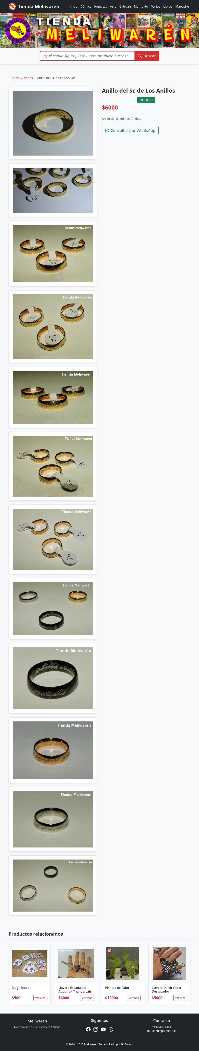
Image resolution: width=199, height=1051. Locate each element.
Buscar (147, 55)
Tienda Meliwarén (34, 6)
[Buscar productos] (87, 56)
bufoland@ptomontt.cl (161, 1031)
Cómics (86, 6)
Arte (113, 6)
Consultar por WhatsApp (130, 130)
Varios (155, 6)
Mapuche (182, 6)
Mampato (141, 6)
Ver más (40, 998)
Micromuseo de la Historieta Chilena (37, 1027)
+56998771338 (161, 1026)
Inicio (74, 6)
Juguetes (100, 6)
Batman (125, 6)
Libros (167, 6)
